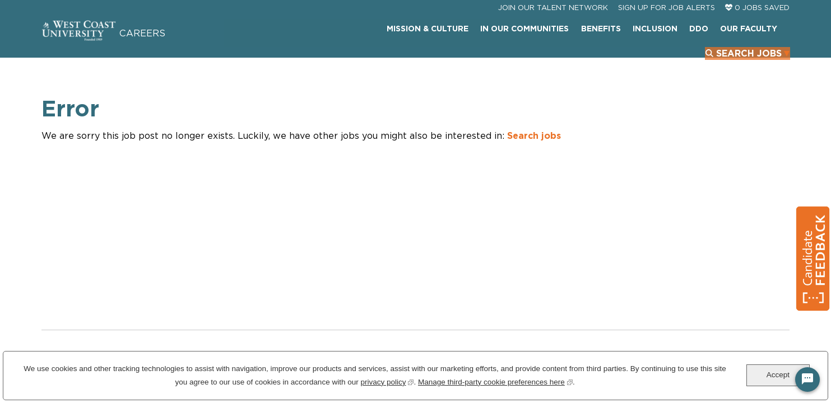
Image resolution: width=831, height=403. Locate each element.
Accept (778, 375)
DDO (612, 58)
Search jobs (534, 154)
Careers (167, 46)
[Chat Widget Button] (807, 379)
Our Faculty (661, 58)
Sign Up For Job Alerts (666, 32)
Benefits (516, 58)
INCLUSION (569, 58)
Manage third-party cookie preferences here (495, 381)
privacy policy (387, 381)
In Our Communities (440, 58)
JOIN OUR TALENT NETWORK (553, 32)
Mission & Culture (344, 58)
